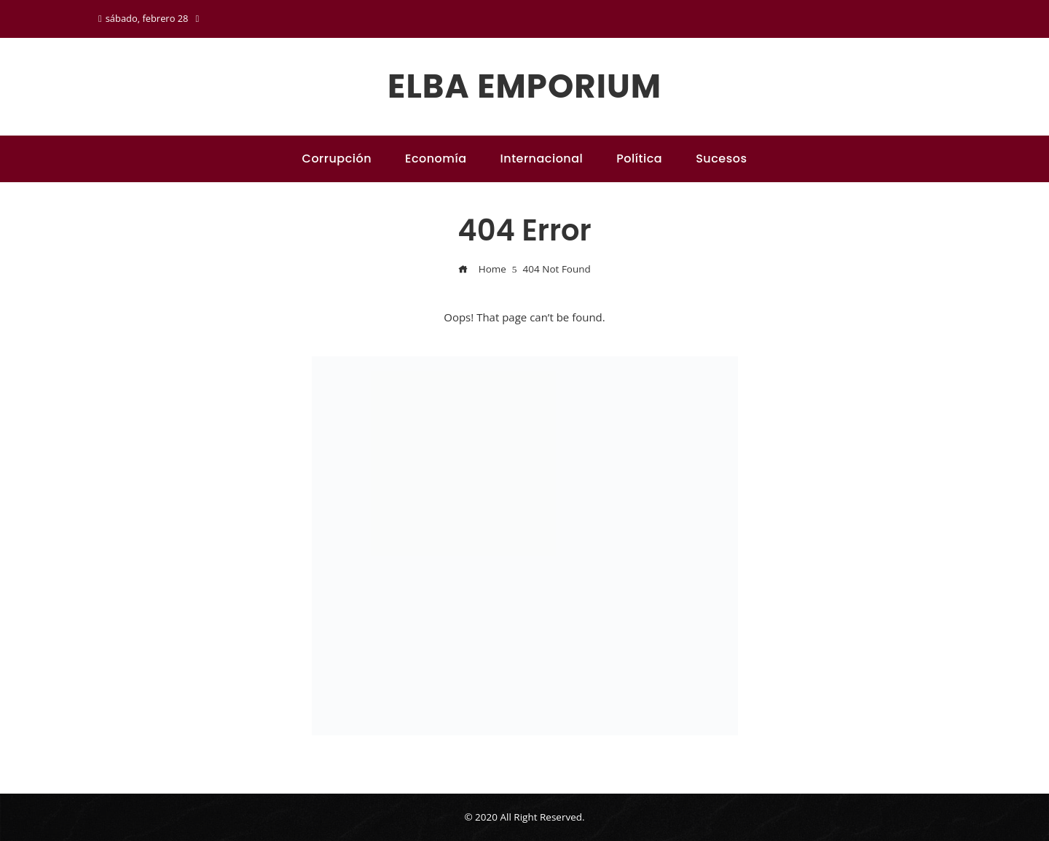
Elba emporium (524, 86)
